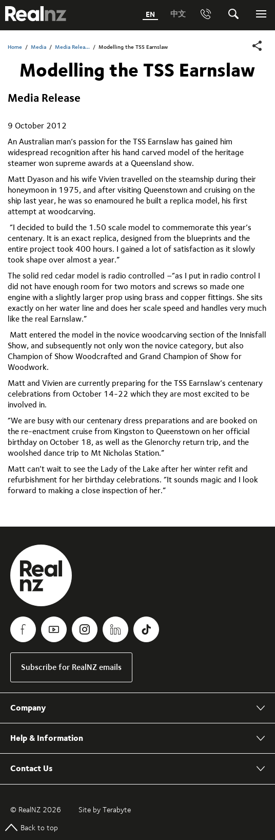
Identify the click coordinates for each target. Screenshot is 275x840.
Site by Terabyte (104, 809)
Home (15, 47)
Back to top (31, 827)
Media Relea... (72, 47)
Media (38, 47)
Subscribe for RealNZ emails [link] (71, 667)
